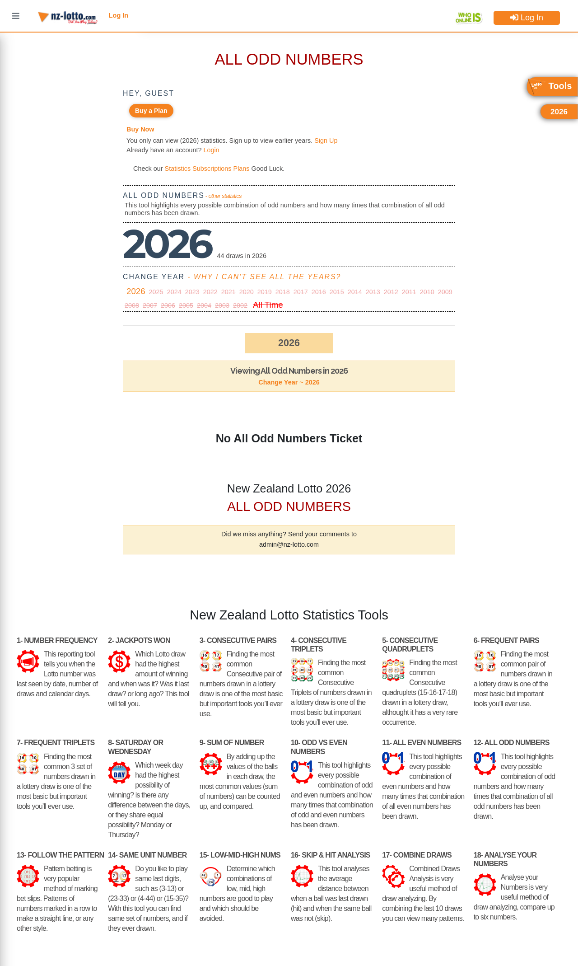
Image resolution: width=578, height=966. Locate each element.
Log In (526, 17)
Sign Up (325, 140)
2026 (135, 291)
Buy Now (140, 129)
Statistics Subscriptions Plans (207, 168)
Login (211, 150)
